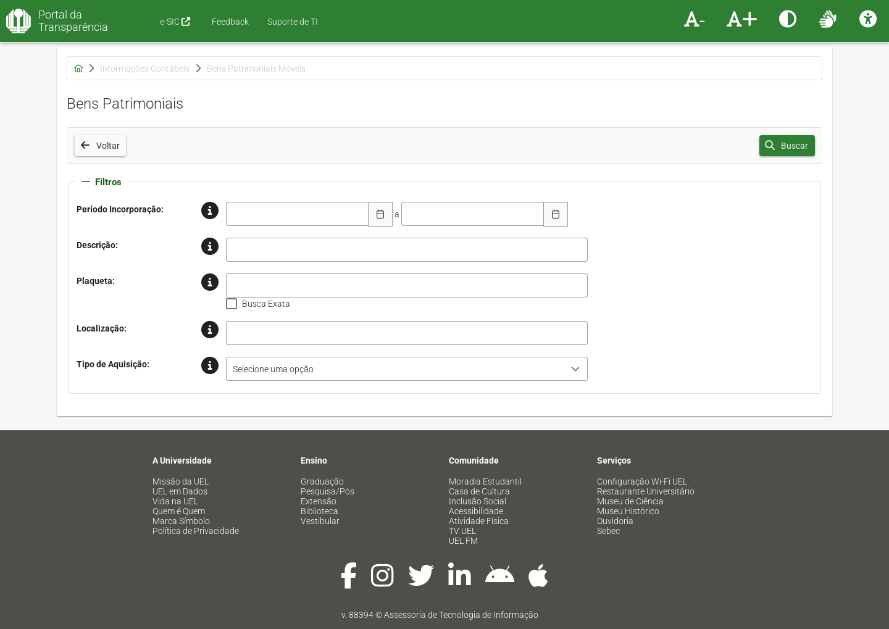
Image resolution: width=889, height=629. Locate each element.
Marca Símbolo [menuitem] (181, 521)
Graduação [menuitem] (322, 481)
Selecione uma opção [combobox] (273, 369)
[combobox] (297, 214)
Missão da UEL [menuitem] (180, 481)
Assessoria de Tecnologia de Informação (461, 615)
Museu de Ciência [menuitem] (630, 501)
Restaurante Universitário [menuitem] (646, 491)
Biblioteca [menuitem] (319, 511)
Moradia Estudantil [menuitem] (485, 481)
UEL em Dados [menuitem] (179, 491)
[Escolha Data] (380, 214)
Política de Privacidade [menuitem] (195, 531)
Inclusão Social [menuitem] (477, 501)
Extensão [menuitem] (318, 501)
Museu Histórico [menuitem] (628, 511)
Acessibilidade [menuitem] (476, 511)
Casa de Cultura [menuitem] (479, 491)
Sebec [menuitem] (608, 531)
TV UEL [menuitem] (462, 531)
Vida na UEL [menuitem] (175, 501)
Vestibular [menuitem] (320, 521)
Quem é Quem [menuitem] (178, 511)
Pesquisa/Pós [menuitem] (327, 491)
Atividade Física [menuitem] (479, 521)
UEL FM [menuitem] (463, 541)
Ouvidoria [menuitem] (615, 521)
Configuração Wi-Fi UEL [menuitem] (642, 481)
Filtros (101, 182)
